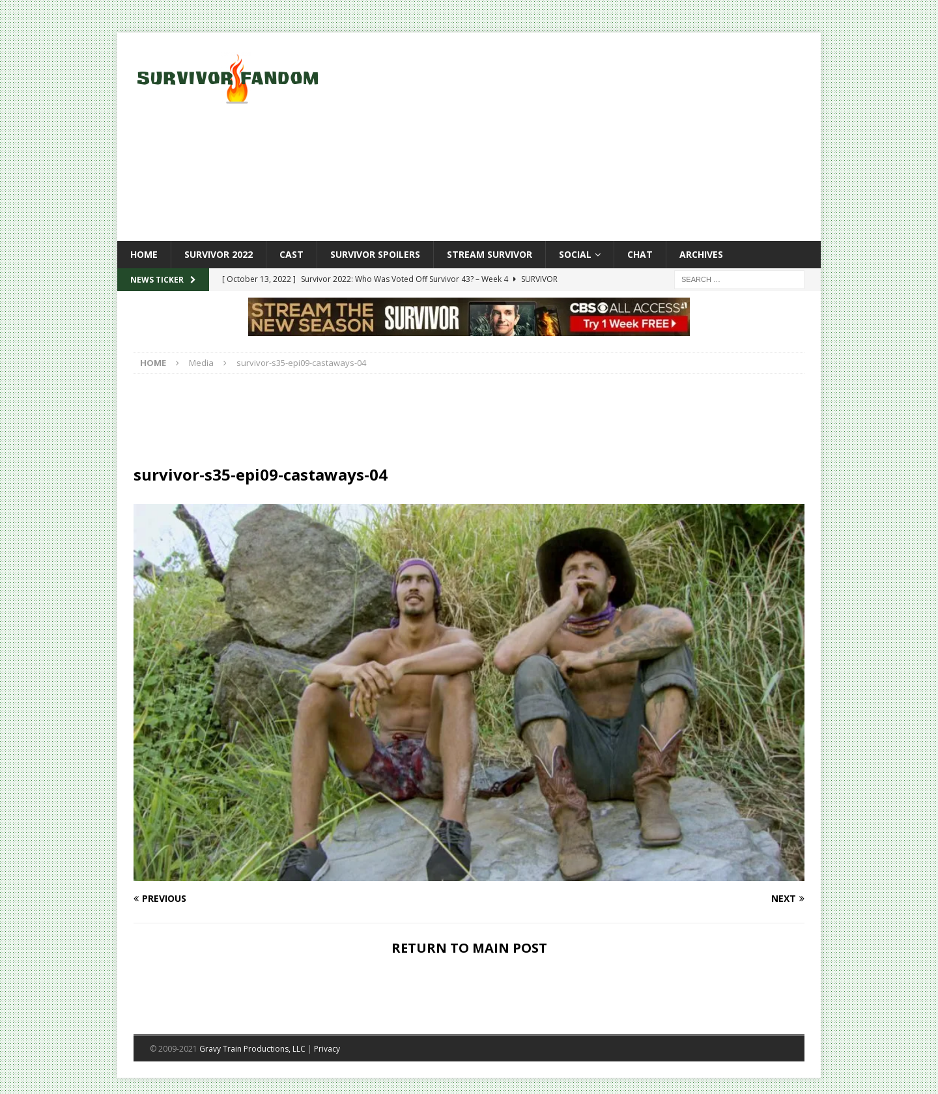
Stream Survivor (489, 254)
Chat (640, 254)
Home (144, 254)
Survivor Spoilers (375, 254)
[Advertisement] (583, 137)
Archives (701, 254)
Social (575, 254)
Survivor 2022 (218, 254)
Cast (291, 254)
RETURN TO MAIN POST (469, 948)
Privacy (327, 1048)
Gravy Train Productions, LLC (252, 1048)
